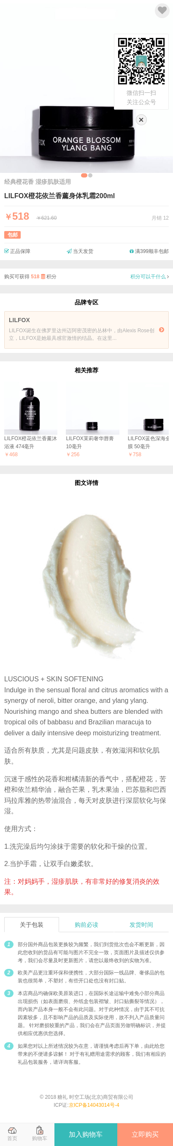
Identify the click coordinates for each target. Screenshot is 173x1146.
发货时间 (141, 924)
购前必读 (86, 924)
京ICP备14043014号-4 (94, 1105)
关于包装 (31, 924)
